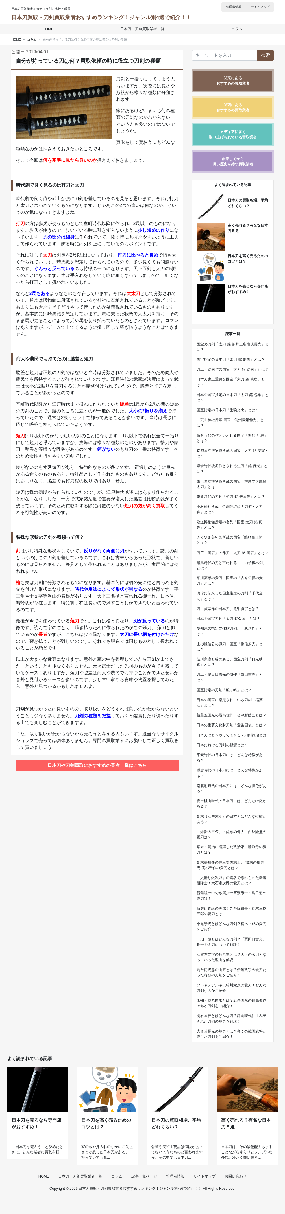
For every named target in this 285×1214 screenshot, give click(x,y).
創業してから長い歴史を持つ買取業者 (233, 161)
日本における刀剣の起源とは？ (222, 745)
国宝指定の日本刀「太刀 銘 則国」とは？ (231, 359)
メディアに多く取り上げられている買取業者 (233, 134)
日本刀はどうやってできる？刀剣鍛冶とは (231, 735)
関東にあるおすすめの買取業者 (232, 81)
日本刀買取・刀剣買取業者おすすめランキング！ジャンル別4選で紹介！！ (101, 17)
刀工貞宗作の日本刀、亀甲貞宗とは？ (228, 609)
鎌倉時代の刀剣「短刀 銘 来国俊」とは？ (231, 497)
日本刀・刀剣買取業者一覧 (142, 29)
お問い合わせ (236, 1192)
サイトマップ (260, 6)
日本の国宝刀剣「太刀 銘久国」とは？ (228, 618)
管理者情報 (234, 6)
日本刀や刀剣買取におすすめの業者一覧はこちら (97, 765)
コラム (235, 29)
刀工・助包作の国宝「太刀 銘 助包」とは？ (232, 369)
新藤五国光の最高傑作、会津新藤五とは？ (231, 715)
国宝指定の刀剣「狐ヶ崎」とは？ (224, 690)
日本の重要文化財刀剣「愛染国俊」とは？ (231, 725)
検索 (265, 55)
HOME (49, 29)
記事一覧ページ (144, 1192)
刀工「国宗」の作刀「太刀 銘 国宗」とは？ (232, 553)
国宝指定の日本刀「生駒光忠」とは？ (228, 410)
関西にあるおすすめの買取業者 (232, 107)
